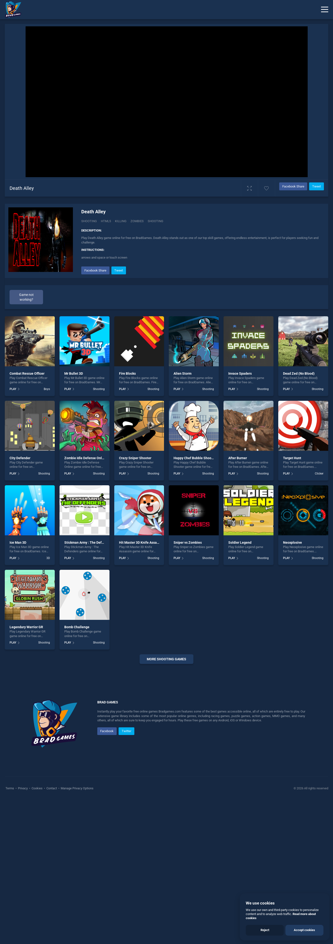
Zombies (137, 221)
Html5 (106, 221)
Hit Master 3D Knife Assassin (141, 542)
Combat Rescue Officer (27, 373)
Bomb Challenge (76, 627)
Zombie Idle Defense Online (85, 458)
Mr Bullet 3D (73, 373)
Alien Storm (182, 373)
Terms (10, 788)
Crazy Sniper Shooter (135, 458)
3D (48, 558)
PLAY (13, 389)
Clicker (319, 473)
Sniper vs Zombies (188, 542)
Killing (120, 221)
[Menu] (324, 9)
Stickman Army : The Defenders (88, 542)
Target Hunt (292, 458)
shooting (155, 221)
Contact (52, 788)
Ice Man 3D (18, 542)
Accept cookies (304, 930)
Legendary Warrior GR (26, 627)
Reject (265, 930)
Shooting (89, 221)
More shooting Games (166, 659)
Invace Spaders (240, 373)
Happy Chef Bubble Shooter (195, 458)
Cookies (37, 788)
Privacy (22, 788)
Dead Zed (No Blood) (299, 373)
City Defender (20, 458)
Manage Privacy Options (76, 788)
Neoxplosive (292, 542)
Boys (47, 389)
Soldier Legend (239, 542)
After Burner (237, 458)
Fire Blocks (127, 373)
